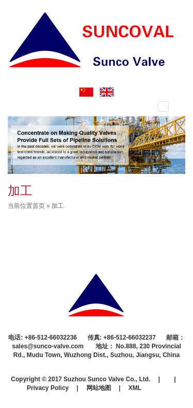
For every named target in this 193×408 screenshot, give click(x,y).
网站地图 (98, 388)
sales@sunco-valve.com (48, 346)
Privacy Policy (47, 388)
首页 (38, 205)
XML (135, 388)
